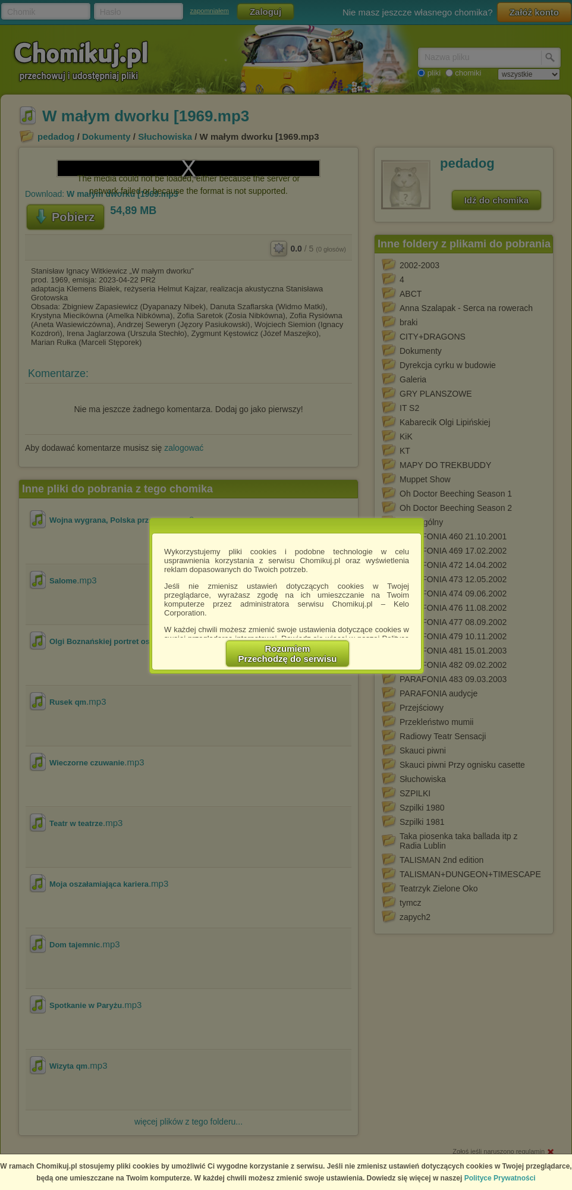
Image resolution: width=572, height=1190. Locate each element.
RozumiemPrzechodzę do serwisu (287, 653)
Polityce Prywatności (500, 1178)
